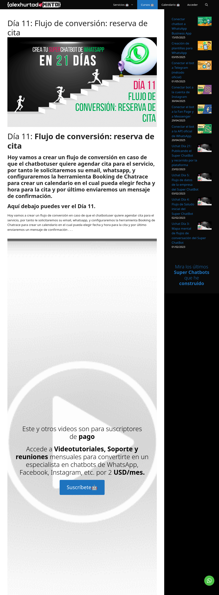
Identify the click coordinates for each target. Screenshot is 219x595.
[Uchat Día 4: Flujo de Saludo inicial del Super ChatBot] (205, 202)
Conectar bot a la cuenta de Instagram (182, 92)
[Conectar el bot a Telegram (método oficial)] (205, 66)
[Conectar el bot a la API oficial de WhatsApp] (205, 129)
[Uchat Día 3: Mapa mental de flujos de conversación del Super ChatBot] (205, 226)
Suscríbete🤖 (82, 487)
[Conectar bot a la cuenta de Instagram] (205, 90)
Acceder (192, 4)
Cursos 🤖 (147, 4)
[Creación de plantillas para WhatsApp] (205, 46)
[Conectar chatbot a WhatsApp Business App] (205, 22)
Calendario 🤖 (170, 4)
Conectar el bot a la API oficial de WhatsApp (183, 131)
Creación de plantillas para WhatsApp (182, 48)
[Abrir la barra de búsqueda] (206, 4)
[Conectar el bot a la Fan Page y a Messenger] (205, 110)
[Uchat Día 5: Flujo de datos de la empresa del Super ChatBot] (205, 177)
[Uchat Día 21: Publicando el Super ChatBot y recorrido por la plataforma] (205, 148)
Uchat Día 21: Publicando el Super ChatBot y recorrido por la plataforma (184, 155)
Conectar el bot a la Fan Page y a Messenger (183, 111)
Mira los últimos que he (191, 274)
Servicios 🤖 (125, 4)
